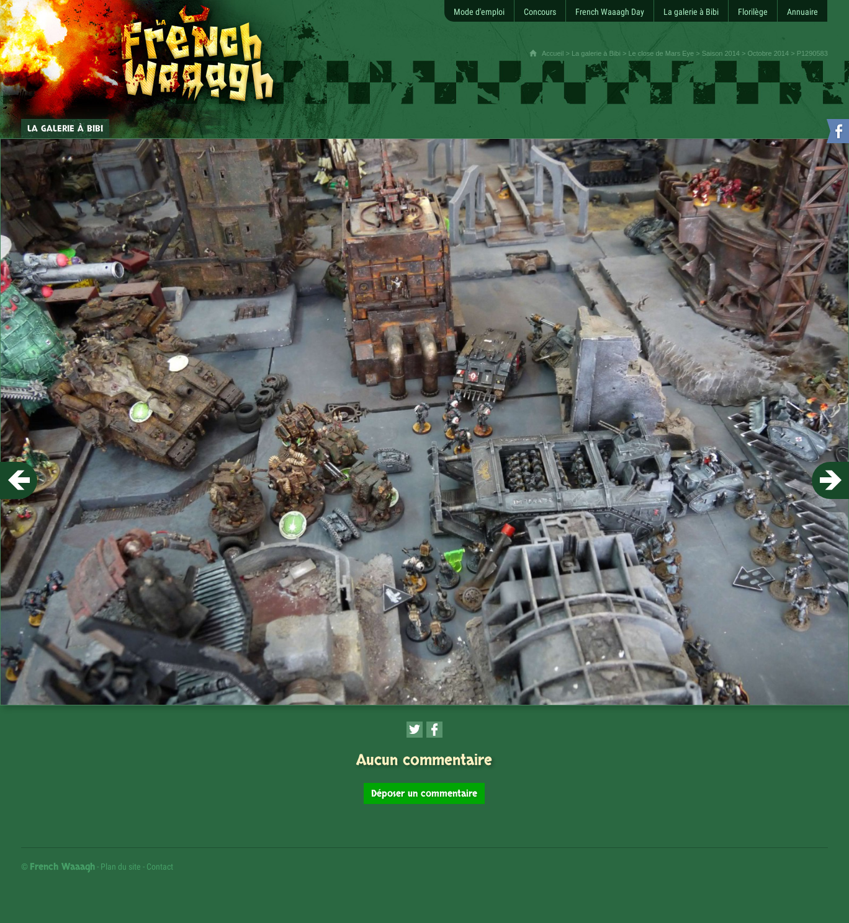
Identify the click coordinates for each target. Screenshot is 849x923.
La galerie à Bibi (596, 53)
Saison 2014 (721, 53)
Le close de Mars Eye (661, 53)
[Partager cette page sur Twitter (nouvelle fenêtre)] (415, 730)
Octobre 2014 (768, 53)
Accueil (553, 53)
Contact (159, 867)
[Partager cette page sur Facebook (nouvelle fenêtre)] (434, 730)
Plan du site (121, 867)
